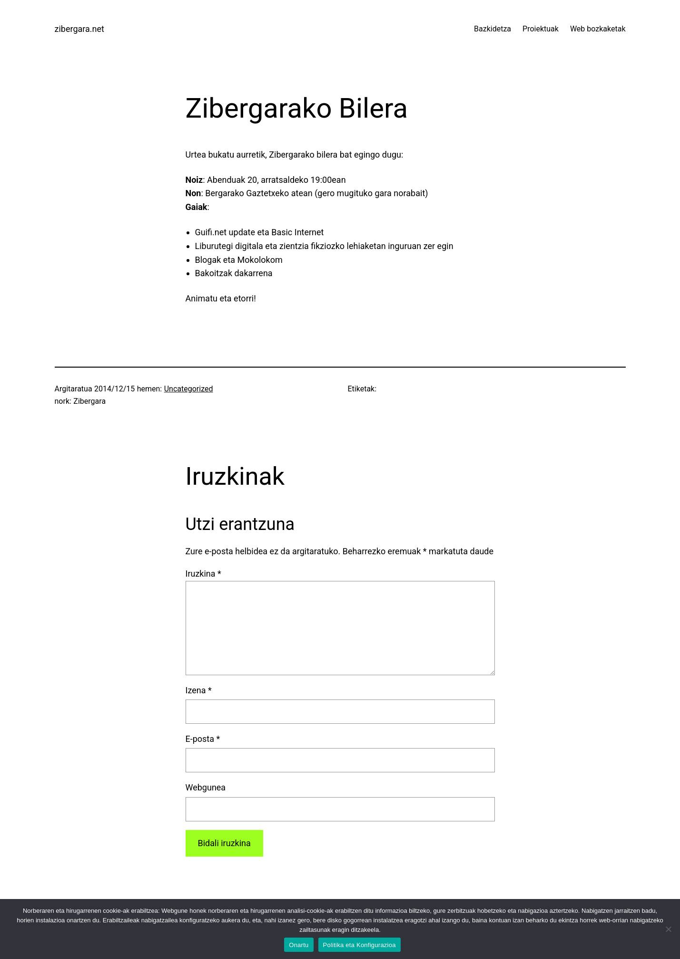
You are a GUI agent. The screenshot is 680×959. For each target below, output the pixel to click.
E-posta (203, 739)
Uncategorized (188, 388)
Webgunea (206, 787)
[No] (668, 929)
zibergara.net (79, 29)
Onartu (298, 945)
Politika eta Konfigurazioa (359, 945)
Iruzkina (203, 574)
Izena (199, 690)
